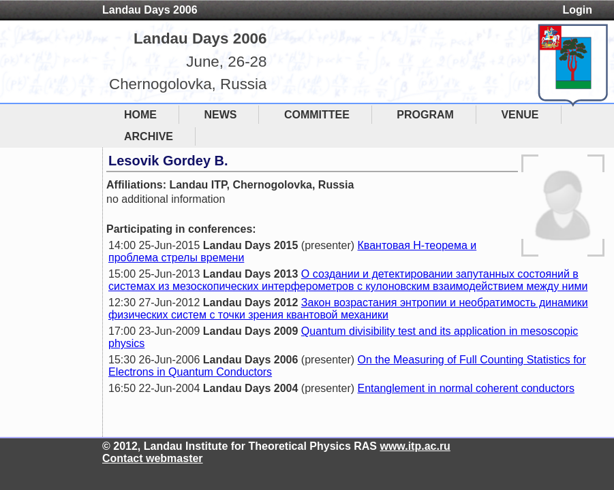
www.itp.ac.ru (415, 446)
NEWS (220, 114)
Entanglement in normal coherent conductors (466, 388)
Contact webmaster (152, 458)
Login (577, 10)
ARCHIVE (148, 136)
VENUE (519, 114)
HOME (140, 114)
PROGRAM (425, 114)
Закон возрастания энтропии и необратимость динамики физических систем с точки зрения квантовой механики (348, 309)
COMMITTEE (317, 114)
